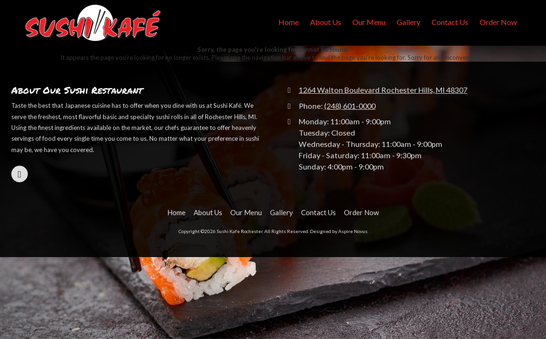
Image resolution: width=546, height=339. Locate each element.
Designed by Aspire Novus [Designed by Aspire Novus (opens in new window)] (338, 231)
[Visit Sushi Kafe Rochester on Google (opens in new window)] (19, 174)
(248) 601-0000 (349, 105)
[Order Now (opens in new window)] (498, 23)
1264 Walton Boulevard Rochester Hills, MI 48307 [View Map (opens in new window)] (383, 89)
